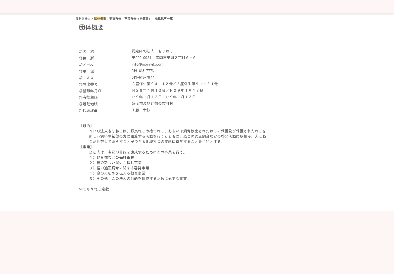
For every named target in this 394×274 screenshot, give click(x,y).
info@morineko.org (148, 64)
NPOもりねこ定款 (94, 189)
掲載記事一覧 (164, 18)
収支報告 (115, 18)
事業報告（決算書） (138, 18)
